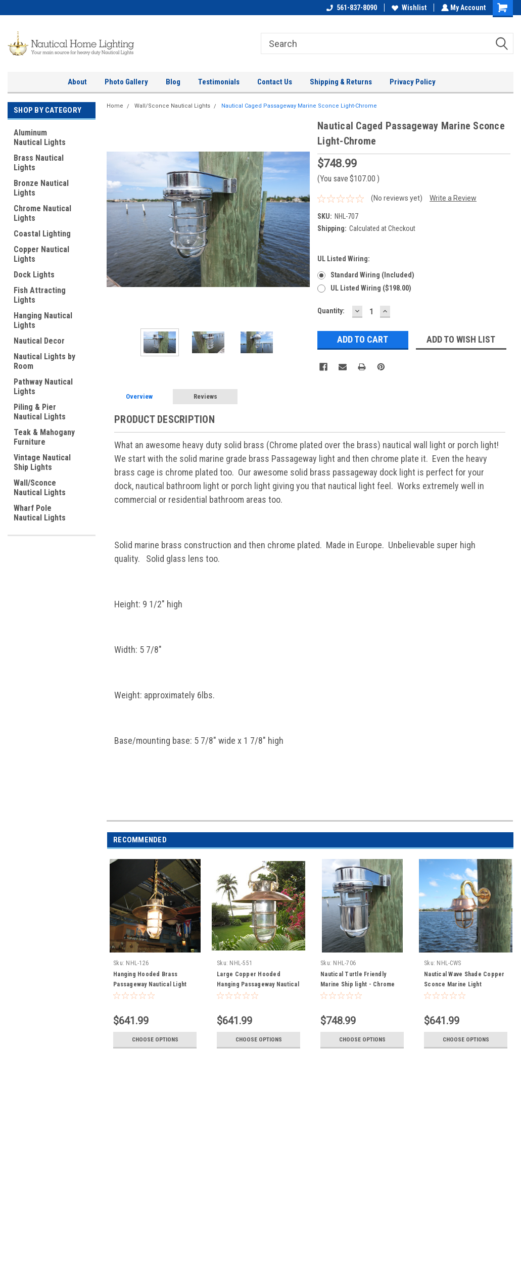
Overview (139, 396)
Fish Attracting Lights (40, 295)
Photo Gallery (126, 81)
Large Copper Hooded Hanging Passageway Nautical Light (258, 984)
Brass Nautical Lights (39, 162)
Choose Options (155, 1039)
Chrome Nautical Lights (42, 213)
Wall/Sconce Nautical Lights (40, 487)
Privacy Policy (413, 81)
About (77, 81)
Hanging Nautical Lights (43, 320)
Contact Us (274, 81)
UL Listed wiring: (343, 259)
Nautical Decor (39, 341)
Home (115, 106)
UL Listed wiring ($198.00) (370, 288)
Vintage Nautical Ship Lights (42, 462)
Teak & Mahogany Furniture (44, 437)
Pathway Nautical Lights (43, 386)
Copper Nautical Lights (41, 254)
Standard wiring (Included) (372, 275)
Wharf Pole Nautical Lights (40, 512)
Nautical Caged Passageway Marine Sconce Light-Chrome (299, 106)
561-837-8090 (350, 8)
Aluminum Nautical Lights (40, 137)
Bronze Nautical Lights (41, 188)
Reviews (205, 396)
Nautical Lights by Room (44, 361)
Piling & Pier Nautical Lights (40, 411)
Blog (173, 81)
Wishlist (408, 8)
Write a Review (453, 198)
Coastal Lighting (42, 234)
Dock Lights (34, 274)
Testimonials (219, 81)
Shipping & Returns (341, 81)
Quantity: (331, 311)
